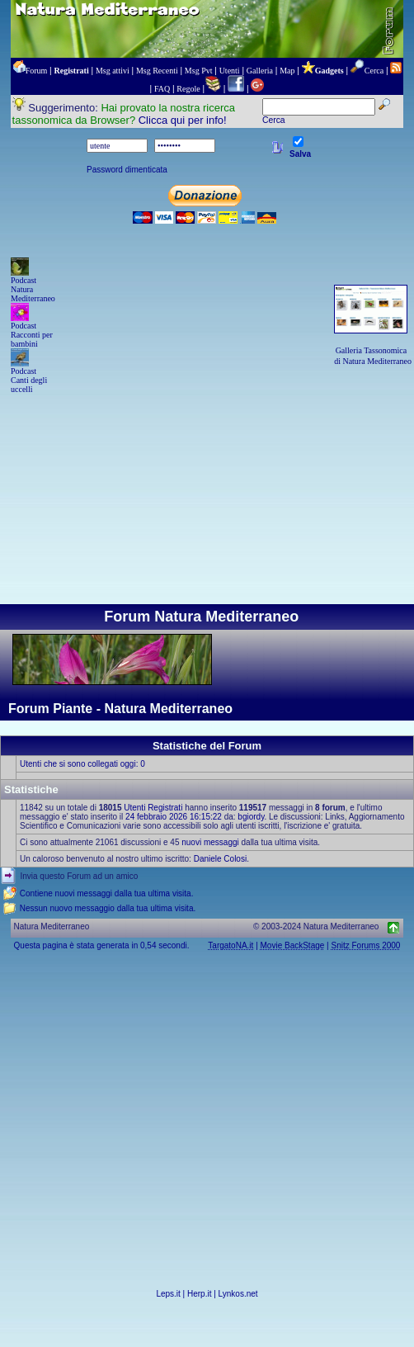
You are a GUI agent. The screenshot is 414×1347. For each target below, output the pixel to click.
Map (287, 70)
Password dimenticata (127, 169)
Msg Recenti (157, 70)
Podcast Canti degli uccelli (29, 380)
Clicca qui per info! (183, 120)
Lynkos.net (238, 1293)
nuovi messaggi (209, 842)
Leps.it (168, 1293)
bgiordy (251, 816)
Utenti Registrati (153, 807)
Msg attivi (112, 70)
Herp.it (199, 1293)
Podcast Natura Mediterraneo (33, 289)
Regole (188, 88)
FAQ (162, 88)
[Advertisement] (207, 478)
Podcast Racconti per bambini (32, 334)
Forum (37, 70)
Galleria (260, 70)
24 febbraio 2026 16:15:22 (173, 816)
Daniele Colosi (220, 858)
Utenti (229, 70)
